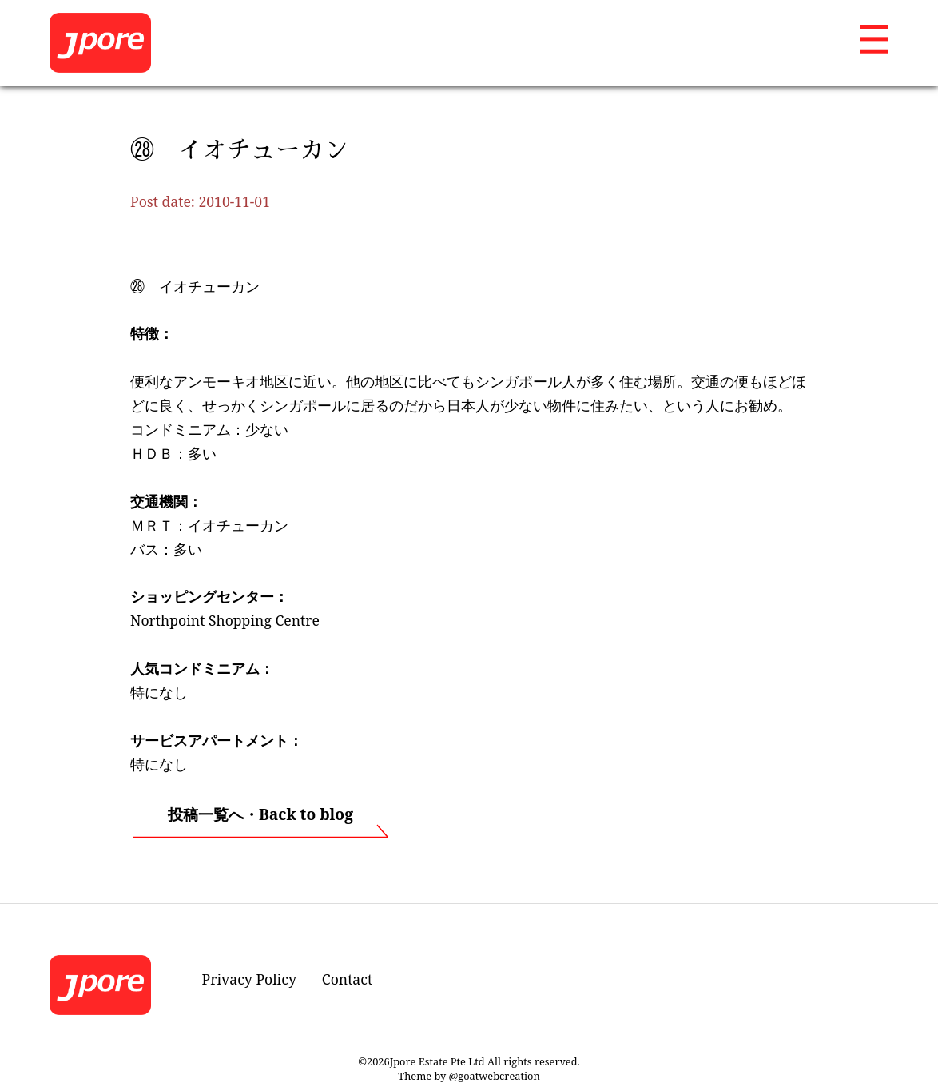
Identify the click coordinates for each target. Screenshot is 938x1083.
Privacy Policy (249, 979)
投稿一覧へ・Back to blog (260, 814)
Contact (347, 979)
